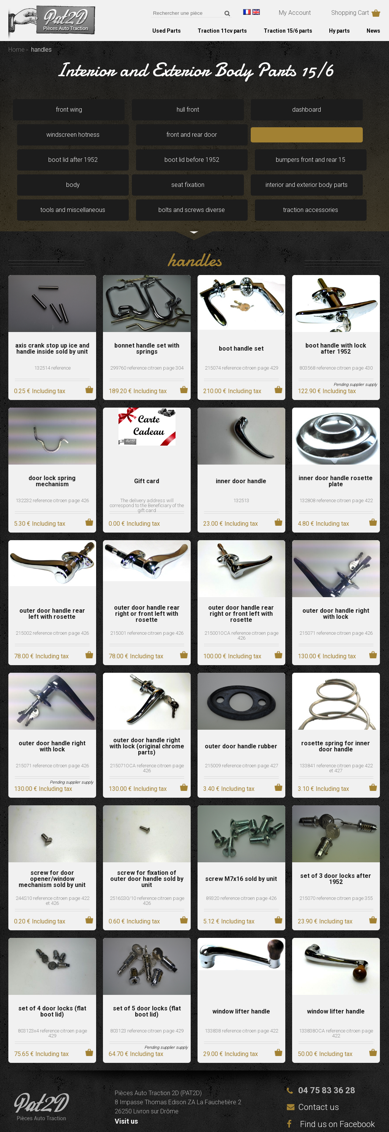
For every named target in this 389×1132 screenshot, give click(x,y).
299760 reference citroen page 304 (146, 329)
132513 (241, 462)
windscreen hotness (268, 108)
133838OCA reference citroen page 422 (336, 995)
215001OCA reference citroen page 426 (241, 597)
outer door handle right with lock (335, 576)
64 (136, 1016)
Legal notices (162, 1118)
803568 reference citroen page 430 (336, 329)
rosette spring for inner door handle (335, 708)
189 (138, 353)
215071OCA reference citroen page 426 (147, 730)
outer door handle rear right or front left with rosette (147, 576)
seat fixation (45, 168)
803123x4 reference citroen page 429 (52, 995)
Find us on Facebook (331, 1086)
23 (230, 485)
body (342, 137)
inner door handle (241, 443)
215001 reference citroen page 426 (146, 595)
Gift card (146, 443)
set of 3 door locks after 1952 (335, 841)
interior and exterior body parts (119, 168)
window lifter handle (241, 974)
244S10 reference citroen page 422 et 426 (52, 863)
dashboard (193, 108)
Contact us (318, 1069)
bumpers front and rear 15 (268, 137)
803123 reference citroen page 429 (146, 992)
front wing (45, 108)
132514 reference (52, 329)
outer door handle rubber (241, 708)
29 (230, 1016)
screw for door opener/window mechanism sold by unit (52, 841)
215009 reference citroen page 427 (241, 727)
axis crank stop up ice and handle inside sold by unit (52, 311)
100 (232, 618)
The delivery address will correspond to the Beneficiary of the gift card (147, 467)
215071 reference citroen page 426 (336, 595)
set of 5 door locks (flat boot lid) (147, 974)
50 (325, 1016)
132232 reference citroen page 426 (52, 462)
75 (41, 1016)
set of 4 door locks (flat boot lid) (52, 974)
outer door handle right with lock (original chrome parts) (146, 708)
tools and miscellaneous (194, 168)
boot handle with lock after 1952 (335, 311)
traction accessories (342, 168)
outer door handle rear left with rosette (52, 576)
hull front (119, 108)
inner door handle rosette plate (336, 443)
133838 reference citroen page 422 (241, 992)
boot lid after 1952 (119, 137)
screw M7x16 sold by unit (241, 841)
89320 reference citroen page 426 (241, 860)
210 (232, 353)
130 (327, 618)
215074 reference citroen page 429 (241, 329)
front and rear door (343, 108)
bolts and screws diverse (268, 168)
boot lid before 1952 (193, 137)
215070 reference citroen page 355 (336, 860)
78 (41, 618)
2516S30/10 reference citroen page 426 (147, 863)
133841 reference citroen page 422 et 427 (336, 730)
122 (327, 353)
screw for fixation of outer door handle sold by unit (146, 841)
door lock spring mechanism (52, 443)
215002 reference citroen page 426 (52, 595)
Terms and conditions (249, 1118)
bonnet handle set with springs (146, 311)
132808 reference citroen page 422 (336, 462)
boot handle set (241, 311)
